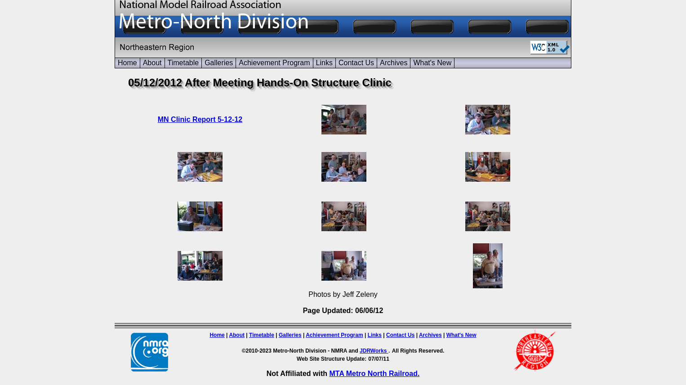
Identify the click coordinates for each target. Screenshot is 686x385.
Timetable (183, 63)
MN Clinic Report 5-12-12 (200, 119)
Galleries (219, 63)
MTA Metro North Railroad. (374, 373)
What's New (432, 63)
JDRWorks (374, 351)
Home (127, 63)
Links (324, 63)
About (152, 63)
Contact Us (356, 63)
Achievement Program (274, 63)
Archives (393, 63)
